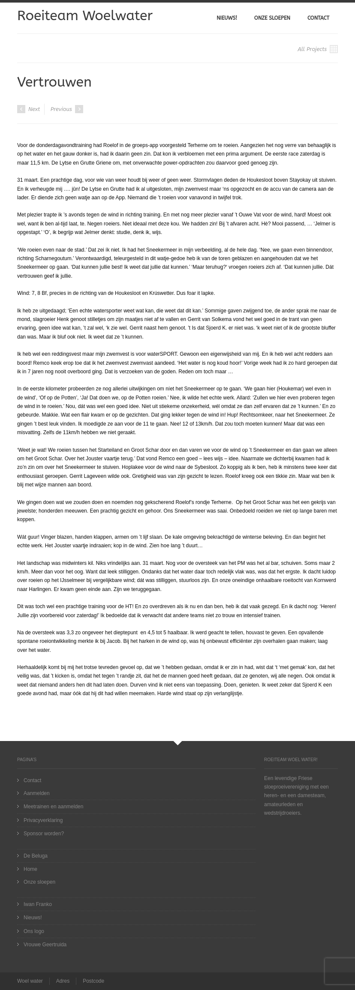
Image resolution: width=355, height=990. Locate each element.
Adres (62, 981)
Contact (318, 18)
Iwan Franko (38, 904)
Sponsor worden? (44, 834)
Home (30, 869)
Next (28, 109)
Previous (67, 109)
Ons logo (34, 931)
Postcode (93, 981)
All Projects (318, 49)
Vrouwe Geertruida (45, 945)
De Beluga (36, 856)
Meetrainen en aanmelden (53, 807)
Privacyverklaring (43, 820)
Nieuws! (227, 18)
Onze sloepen (272, 18)
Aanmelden (37, 793)
